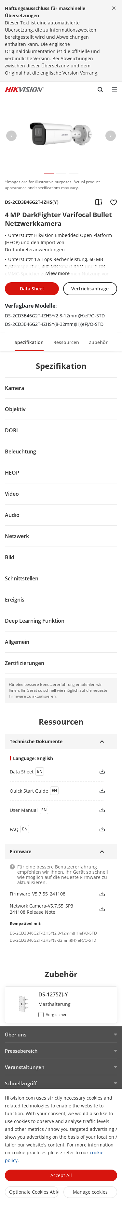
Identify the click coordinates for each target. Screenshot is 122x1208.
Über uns (15, 1034)
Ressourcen (66, 342)
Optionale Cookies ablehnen (34, 1192)
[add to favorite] (111, 202)
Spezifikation (29, 342)
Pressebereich (21, 1051)
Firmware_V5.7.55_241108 (37, 894)
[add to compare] (98, 202)
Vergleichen (56, 1014)
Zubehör (98, 342)
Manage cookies (90, 1192)
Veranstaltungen (25, 1067)
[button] (11, 137)
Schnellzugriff (21, 1083)
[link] (49, 771)
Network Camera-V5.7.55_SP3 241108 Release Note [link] (41, 909)
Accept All (61, 1175)
